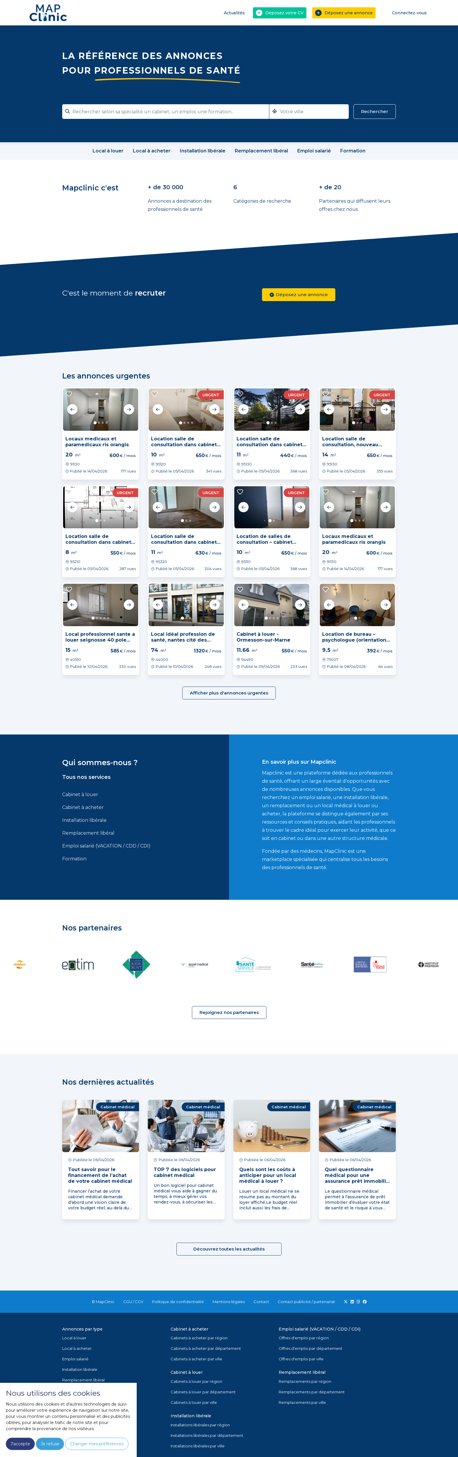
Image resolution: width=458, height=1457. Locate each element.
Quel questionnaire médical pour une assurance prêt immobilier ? (358, 1178)
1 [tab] (95, 422)
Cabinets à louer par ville (194, 1402)
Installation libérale (84, 820)
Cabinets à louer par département (203, 1392)
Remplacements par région (305, 1381)
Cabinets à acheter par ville (196, 1359)
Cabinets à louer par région (196, 1381)
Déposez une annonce (344, 13)
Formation (74, 859)
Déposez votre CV (279, 13)
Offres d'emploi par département (310, 1348)
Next (129, 409)
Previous (72, 409)
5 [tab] (108, 618)
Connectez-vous (405, 12)
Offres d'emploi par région (304, 1338)
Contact (261, 1301)
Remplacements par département (312, 1392)
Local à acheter (77, 1348)
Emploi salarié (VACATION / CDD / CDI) (106, 846)
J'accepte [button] (20, 1443)
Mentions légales (229, 1301)
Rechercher (374, 111)
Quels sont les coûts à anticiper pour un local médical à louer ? (267, 1175)
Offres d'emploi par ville (301, 1359)
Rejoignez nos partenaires (229, 1012)
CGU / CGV (133, 1301)
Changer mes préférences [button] (97, 1443)
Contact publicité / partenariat (306, 1301)
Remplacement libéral (88, 833)
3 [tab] (103, 423)
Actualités (234, 12)
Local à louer (74, 1338)
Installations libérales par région (200, 1425)
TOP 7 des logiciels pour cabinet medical (185, 1172)
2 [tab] (99, 423)
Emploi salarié (75, 1359)
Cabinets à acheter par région (199, 1338)
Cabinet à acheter (83, 807)
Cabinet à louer (80, 794)
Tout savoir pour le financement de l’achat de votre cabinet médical (100, 1175)
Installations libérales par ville (198, 1446)
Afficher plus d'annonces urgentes (229, 693)
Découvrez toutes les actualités (229, 1249)
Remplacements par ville (302, 1402)
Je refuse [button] (50, 1443)
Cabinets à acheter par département (206, 1348)
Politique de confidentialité (178, 1301)
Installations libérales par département (207, 1435)
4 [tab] (106, 423)
